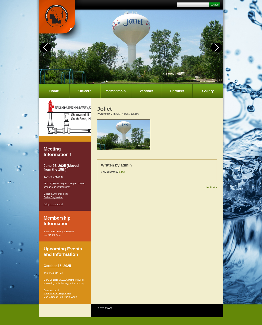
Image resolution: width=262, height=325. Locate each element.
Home (54, 91)
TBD (53, 183)
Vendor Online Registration (57, 293)
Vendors (146, 91)
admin (126, 165)
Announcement (51, 290)
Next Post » (211, 187)
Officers (84, 91)
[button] (107, 81)
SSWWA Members (68, 280)
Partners (177, 91)
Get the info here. (52, 235)
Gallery (208, 91)
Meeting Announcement (56, 194)
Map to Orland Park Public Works (60, 297)
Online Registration (53, 197)
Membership (115, 91)
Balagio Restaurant (53, 204)
